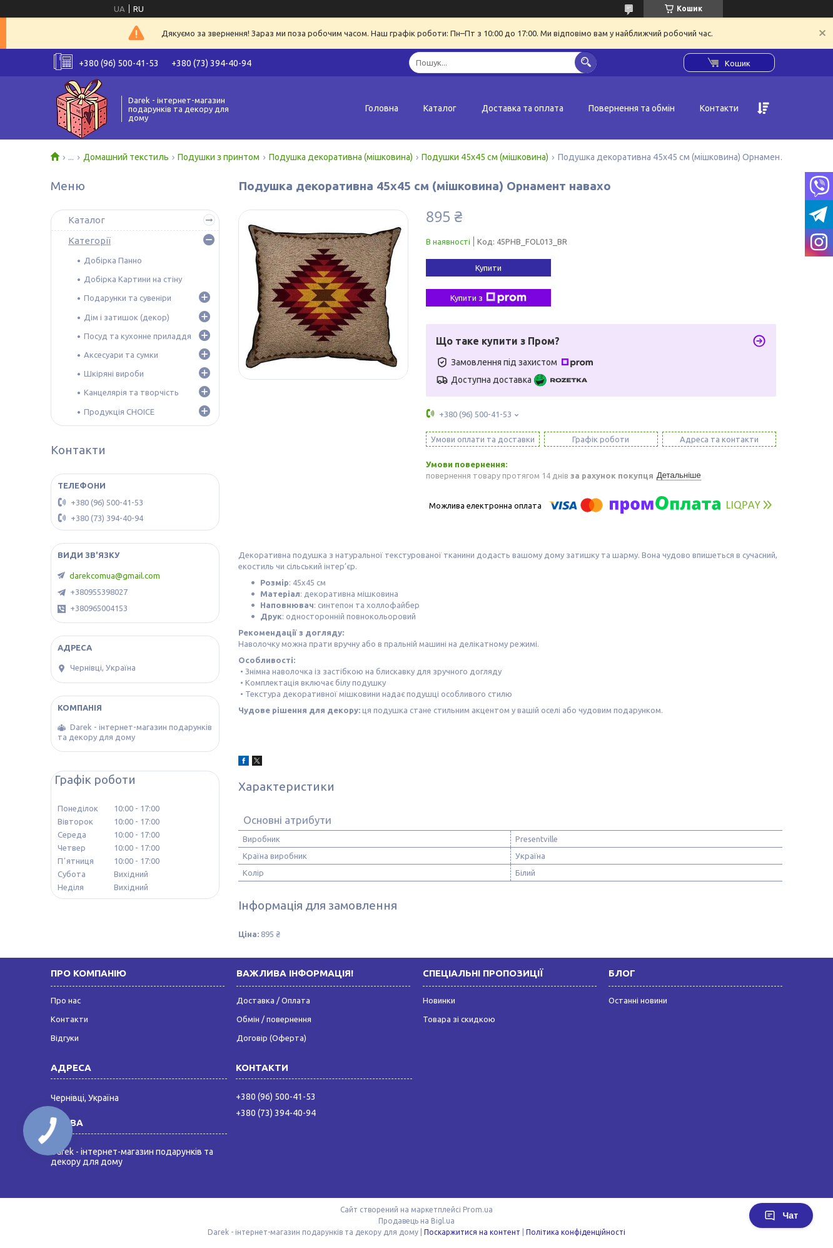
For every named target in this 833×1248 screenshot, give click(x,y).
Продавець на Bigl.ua (416, 1221)
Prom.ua (478, 1209)
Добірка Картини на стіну (133, 279)
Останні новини (637, 1000)
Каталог (440, 108)
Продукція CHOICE (119, 411)
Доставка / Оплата (273, 1000)
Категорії (89, 240)
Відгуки (65, 1037)
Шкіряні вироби (114, 373)
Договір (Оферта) (271, 1037)
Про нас (66, 1000)
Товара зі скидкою (459, 1019)
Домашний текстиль (126, 157)
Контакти (719, 108)
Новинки (439, 1000)
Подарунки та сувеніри (127, 297)
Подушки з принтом (219, 157)
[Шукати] (586, 62)
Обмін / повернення (273, 1019)
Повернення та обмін (631, 108)
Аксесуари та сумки (121, 354)
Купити (488, 267)
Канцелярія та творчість (131, 392)
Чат (781, 1215)
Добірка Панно (113, 260)
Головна (381, 108)
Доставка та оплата (522, 108)
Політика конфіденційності (575, 1232)
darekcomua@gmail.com (114, 575)
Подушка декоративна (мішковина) (341, 157)
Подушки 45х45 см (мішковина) (485, 157)
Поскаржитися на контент (472, 1232)
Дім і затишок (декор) (126, 317)
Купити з (488, 297)
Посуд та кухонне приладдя (137, 336)
